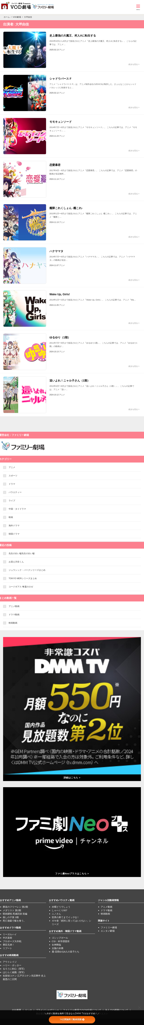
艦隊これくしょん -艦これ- (66, 208)
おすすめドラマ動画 (10, 927)
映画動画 (13, 623)
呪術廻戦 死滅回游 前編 (15, 913)
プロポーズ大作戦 (12, 941)
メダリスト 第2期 (12, 910)
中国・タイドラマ (17, 509)
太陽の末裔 (57, 948)
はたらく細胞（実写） (14, 972)
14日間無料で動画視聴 (72, 1019)
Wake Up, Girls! (59, 294)
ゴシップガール (60, 937)
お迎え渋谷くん (16, 561)
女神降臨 (56, 944)
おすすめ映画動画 (9, 955)
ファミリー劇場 (109, 927)
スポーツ (13, 475)
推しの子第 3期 (11, 917)
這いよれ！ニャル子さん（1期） (69, 380)
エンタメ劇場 (108, 931)
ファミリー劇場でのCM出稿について (82, 1010)
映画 (11, 517)
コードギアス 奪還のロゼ (21, 586)
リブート (7, 948)
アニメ (12, 467)
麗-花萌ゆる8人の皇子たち (65, 951)
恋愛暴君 (55, 164)
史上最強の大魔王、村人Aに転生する (72, 35)
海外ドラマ (14, 525)
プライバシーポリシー (47, 1010)
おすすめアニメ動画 (10, 900)
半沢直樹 (7, 937)
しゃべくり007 (59, 910)
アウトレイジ (10, 961)
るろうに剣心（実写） (14, 968)
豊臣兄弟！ (8, 944)
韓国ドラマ (14, 534)
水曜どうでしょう (61, 906)
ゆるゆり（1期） (59, 337)
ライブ (12, 500)
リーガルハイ (10, 934)
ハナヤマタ (56, 251)
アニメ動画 (14, 606)
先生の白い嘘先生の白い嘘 (22, 553)
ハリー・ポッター (12, 965)
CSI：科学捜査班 (61, 941)
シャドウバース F (60, 78)
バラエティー (15, 492)
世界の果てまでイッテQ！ (65, 917)
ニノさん (56, 913)
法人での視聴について (116, 1010)
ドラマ (12, 484)
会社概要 (16, 1010)
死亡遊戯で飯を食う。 (14, 920)
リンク (28, 1010)
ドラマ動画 (14, 614)
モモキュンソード (60, 121)
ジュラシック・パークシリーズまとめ (27, 570)
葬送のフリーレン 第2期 (15, 906)
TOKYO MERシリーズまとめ (23, 578)
